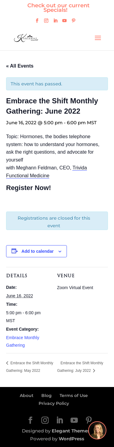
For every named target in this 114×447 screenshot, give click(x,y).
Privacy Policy (54, 403)
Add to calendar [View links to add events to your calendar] (38, 251)
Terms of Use (74, 395)
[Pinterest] (73, 22)
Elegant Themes (71, 431)
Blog (46, 395)
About (26, 395)
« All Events (19, 65)
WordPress (71, 439)
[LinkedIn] (55, 22)
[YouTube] (64, 22)
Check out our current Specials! (58, 7)
